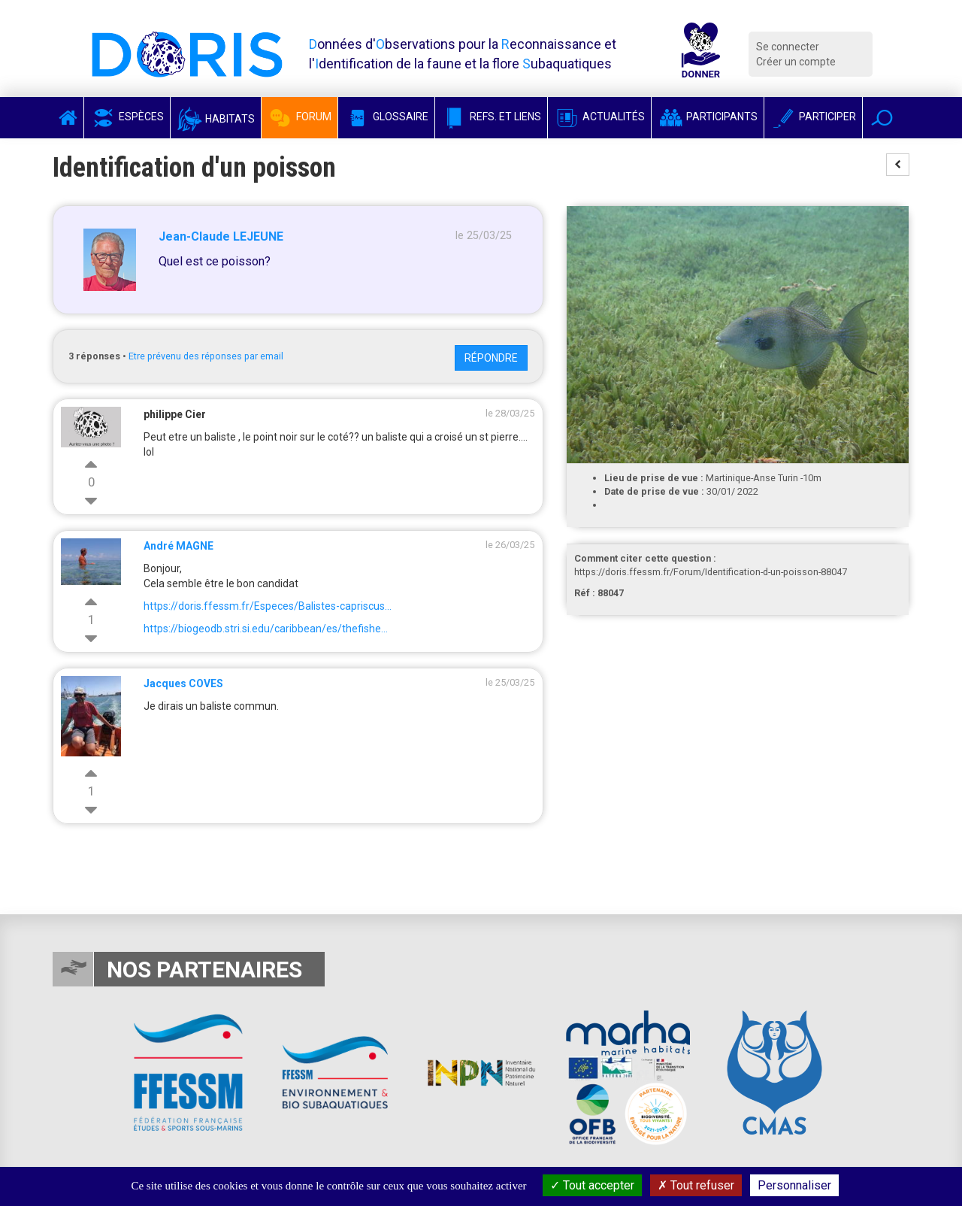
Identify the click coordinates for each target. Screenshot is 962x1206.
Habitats (216, 119)
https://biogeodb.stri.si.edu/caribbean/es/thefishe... (266, 629)
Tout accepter (592, 1185)
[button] (882, 117)
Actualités (599, 117)
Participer (813, 117)
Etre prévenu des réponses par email (206, 356)
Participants (708, 117)
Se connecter (787, 47)
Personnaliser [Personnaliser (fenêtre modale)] (794, 1185)
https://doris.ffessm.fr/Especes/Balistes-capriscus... (268, 606)
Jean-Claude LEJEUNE (221, 236)
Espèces (127, 117)
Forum (299, 117)
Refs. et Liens (491, 117)
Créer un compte (796, 62)
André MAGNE (178, 546)
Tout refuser (696, 1185)
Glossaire (386, 117)
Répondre (491, 358)
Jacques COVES (183, 683)
